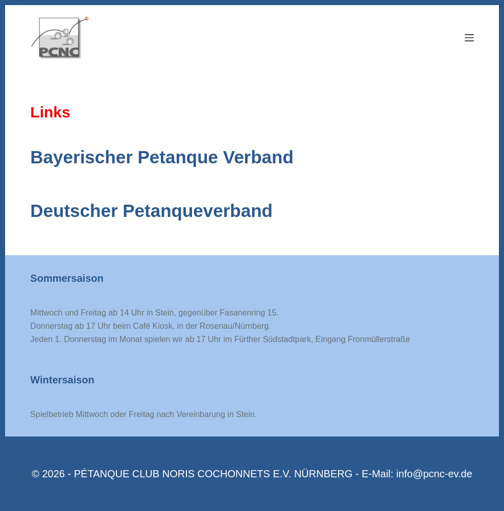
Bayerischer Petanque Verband (162, 157)
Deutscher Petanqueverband (151, 211)
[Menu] (469, 37)
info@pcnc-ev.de (434, 473)
